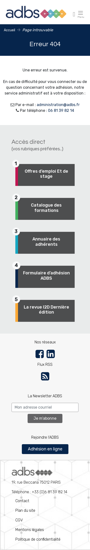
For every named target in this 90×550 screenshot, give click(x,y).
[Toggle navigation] (74, 14)
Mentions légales (29, 529)
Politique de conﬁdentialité (37, 539)
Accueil (9, 30)
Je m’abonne (45, 418)
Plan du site (25, 510)
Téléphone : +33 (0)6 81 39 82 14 (39, 480)
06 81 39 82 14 (61, 110)
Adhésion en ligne (45, 449)
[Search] (45, 407)
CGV (19, 520)
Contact (22, 501)
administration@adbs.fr (58, 104)
